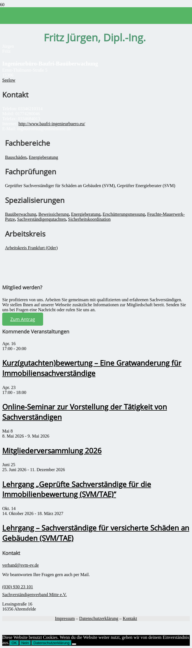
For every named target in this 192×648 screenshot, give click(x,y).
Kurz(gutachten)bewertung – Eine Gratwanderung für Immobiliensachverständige (91, 368)
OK (14, 643)
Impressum (65, 618)
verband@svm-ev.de (20, 565)
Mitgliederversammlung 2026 (52, 451)
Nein (25, 643)
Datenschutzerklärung (98, 618)
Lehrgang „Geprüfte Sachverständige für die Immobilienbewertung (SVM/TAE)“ (76, 489)
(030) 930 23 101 (17, 586)
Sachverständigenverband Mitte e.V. (34, 594)
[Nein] (74, 644)
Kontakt (130, 618)
